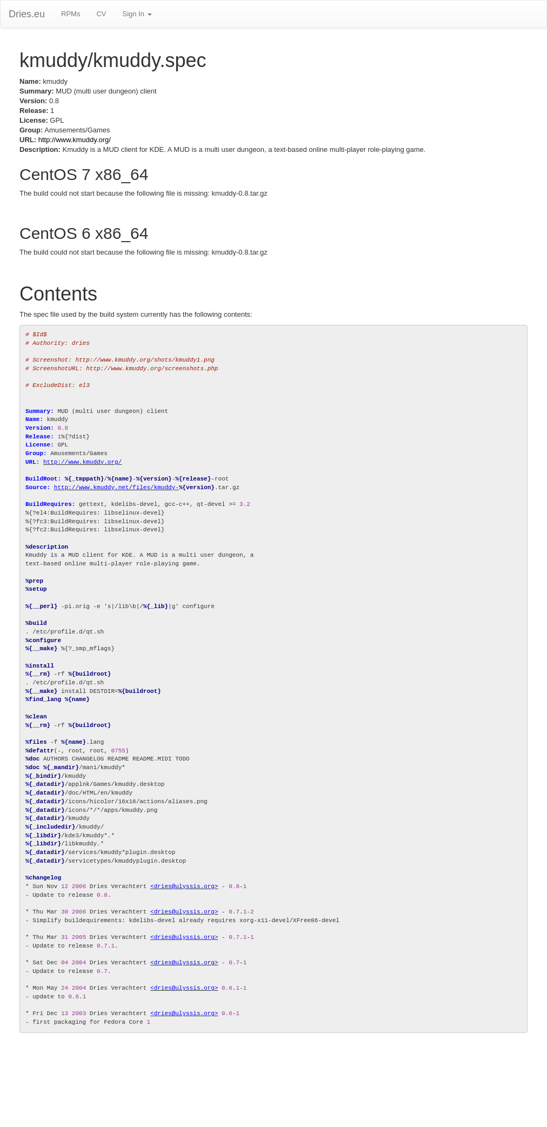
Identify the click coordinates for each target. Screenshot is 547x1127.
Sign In (136, 14)
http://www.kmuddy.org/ (74, 140)
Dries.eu (27, 14)
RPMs (70, 14)
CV (101, 14)
